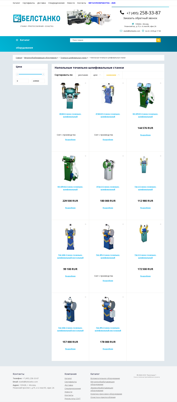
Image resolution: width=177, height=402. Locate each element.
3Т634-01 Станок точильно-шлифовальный (108, 115)
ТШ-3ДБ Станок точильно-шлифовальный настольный (70, 329)
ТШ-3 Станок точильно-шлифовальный (145, 256)
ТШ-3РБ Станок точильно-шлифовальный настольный (108, 329)
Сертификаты (29, 3)
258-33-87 (143, 12)
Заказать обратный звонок (140, 18)
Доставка (41, 3)
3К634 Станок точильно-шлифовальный (70, 115)
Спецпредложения (56, 3)
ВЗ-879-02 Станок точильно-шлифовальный (70, 188)
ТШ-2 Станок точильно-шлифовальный (145, 188)
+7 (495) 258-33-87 (31, 378)
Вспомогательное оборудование (105, 378)
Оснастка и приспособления (103, 397)
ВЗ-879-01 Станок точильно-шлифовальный (145, 115)
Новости (71, 3)
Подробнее (70, 139)
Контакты (81, 3)
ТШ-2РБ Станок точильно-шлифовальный (108, 256)
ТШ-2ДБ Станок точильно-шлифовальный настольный (70, 256)
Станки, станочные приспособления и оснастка (147, 377)
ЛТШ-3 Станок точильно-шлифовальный (107, 188)
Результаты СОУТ (73, 398)
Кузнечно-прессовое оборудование (106, 394)
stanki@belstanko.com (132, 31)
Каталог (16, 3)
